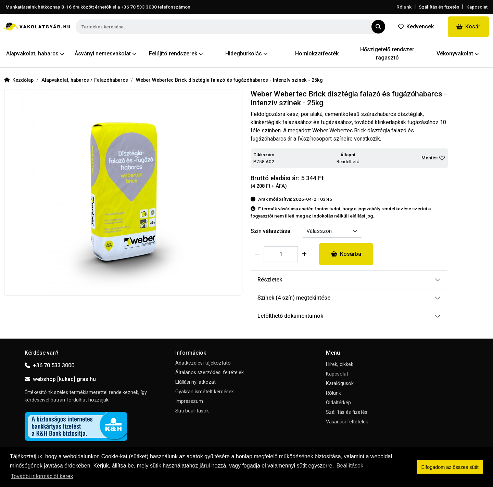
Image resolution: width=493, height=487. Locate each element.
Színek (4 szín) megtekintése (293, 297)
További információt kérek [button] (42, 476)
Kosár (468, 26)
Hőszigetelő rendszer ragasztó (387, 53)
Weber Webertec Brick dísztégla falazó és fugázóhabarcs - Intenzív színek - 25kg (229, 80)
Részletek (269, 279)
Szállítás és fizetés (439, 7)
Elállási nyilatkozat (195, 382)
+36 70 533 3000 (49, 365)
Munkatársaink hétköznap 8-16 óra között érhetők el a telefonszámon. (98, 7)
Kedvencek (416, 26)
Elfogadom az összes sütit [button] (450, 467)
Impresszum (189, 401)
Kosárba (346, 254)
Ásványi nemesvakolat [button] (106, 53)
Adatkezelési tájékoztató (203, 363)
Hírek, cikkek (339, 364)
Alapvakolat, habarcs (65, 80)
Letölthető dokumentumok (290, 316)
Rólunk (404, 7)
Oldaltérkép (338, 403)
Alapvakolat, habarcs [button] (35, 53)
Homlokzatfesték (317, 53)
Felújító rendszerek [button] (176, 53)
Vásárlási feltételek (347, 422)
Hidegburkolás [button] (246, 53)
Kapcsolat (477, 7)
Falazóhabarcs (111, 80)
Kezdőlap (19, 80)
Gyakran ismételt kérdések (204, 392)
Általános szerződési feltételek (209, 373)
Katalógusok (340, 383)
